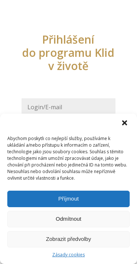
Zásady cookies (68, 255)
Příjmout (68, 198)
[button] (125, 123)
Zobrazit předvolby (68, 239)
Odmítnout (68, 219)
